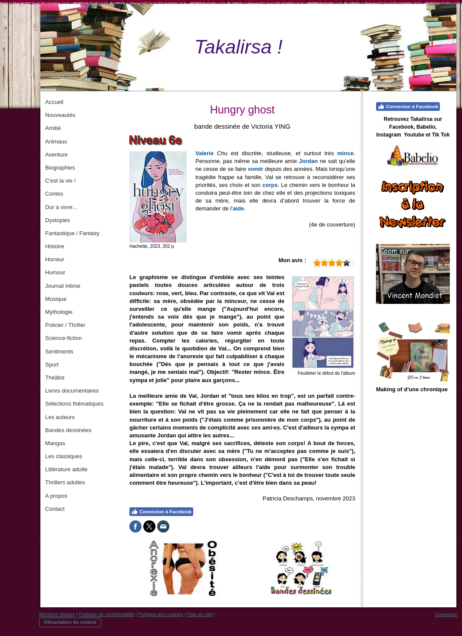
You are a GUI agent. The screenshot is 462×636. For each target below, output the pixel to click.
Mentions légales (57, 614)
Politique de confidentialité (107, 614)
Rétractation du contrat (70, 622)
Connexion (446, 614)
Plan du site (199, 614)
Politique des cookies (160, 614)
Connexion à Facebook (161, 511)
